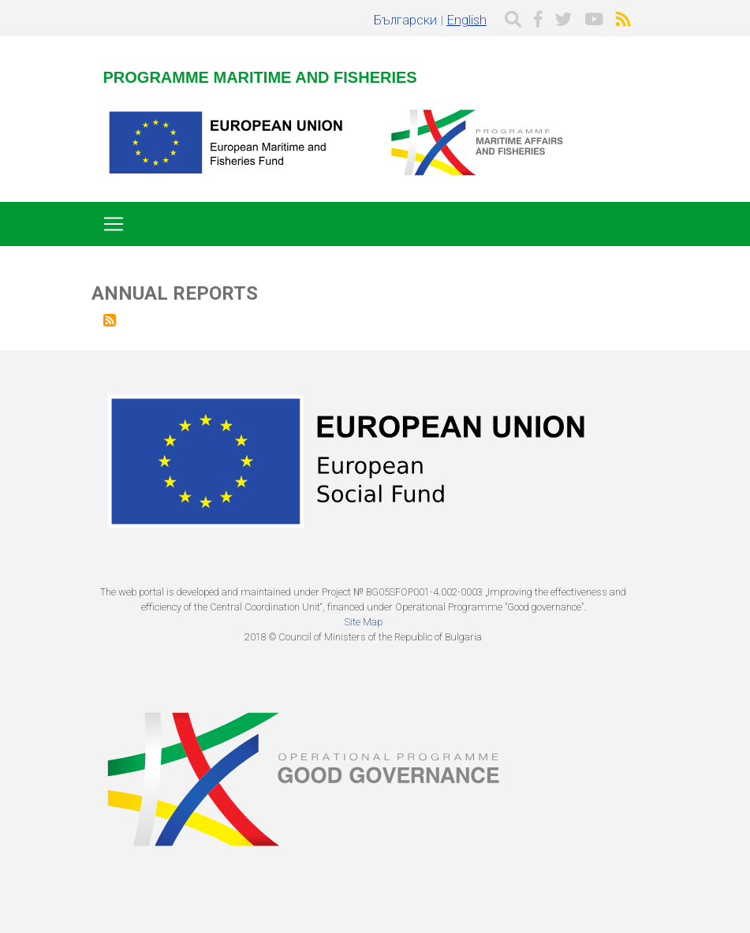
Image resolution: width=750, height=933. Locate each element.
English (467, 20)
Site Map (363, 622)
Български (405, 20)
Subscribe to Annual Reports (109, 320)
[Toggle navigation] (113, 224)
